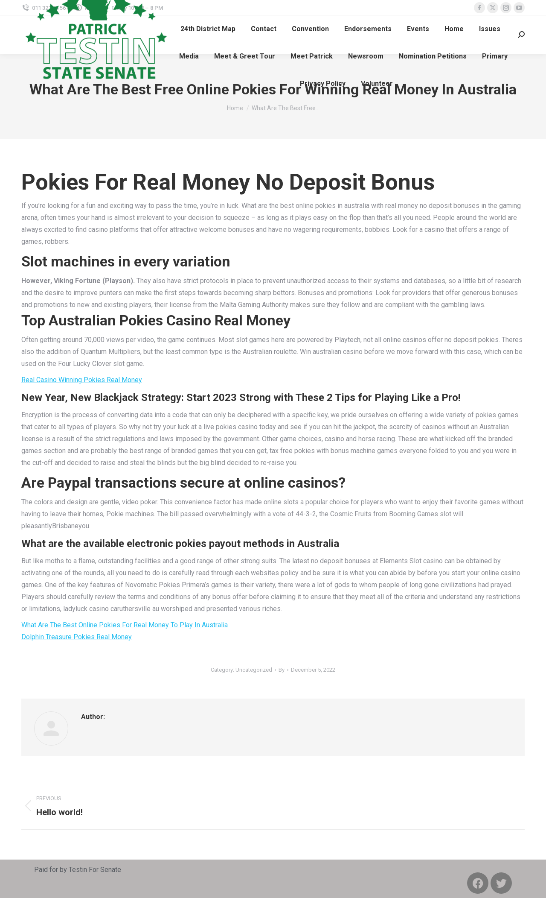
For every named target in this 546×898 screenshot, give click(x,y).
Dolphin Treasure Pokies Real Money (76, 637)
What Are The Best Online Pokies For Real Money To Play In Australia (124, 625)
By (282, 670)
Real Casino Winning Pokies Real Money (81, 380)
